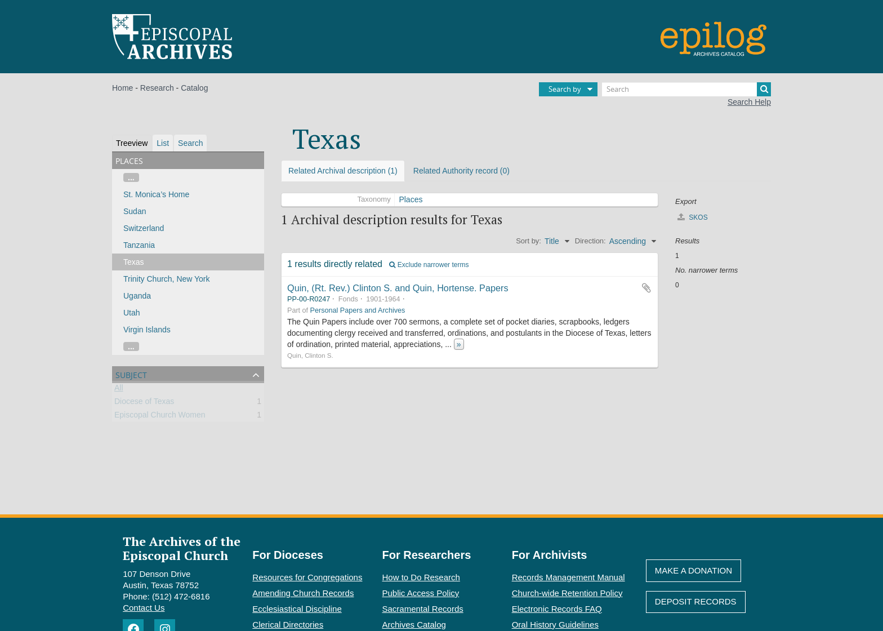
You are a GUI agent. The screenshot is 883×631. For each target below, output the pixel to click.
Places (410, 199)
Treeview (132, 143)
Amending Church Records (303, 593)
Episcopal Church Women (160, 416)
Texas (133, 261)
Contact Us (143, 607)
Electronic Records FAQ (557, 609)
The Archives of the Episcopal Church (181, 548)
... (131, 177)
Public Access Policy (421, 593)
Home (122, 87)
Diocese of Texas (144, 403)
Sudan (134, 211)
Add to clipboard (646, 288)
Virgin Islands (147, 329)
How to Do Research (421, 577)
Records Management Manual (568, 577)
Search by (564, 89)
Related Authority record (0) (461, 170)
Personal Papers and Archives (357, 310)
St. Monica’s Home (156, 194)
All (118, 389)
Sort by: (528, 241)
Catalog (194, 87)
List (163, 143)
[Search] (686, 89)
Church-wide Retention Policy (567, 593)
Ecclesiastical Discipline (296, 609)
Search (190, 143)
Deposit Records (696, 601)
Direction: (590, 241)
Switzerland (143, 228)
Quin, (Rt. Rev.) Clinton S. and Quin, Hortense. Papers (398, 288)
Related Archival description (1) (343, 170)
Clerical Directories (287, 624)
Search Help (749, 101)
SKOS (692, 217)
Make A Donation (693, 570)
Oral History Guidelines (555, 624)
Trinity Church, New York (166, 278)
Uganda (137, 295)
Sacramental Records (422, 609)
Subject (131, 373)
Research (157, 87)
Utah (131, 312)
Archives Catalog (414, 624)
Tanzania (139, 245)
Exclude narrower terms (429, 265)
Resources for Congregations (307, 577)
